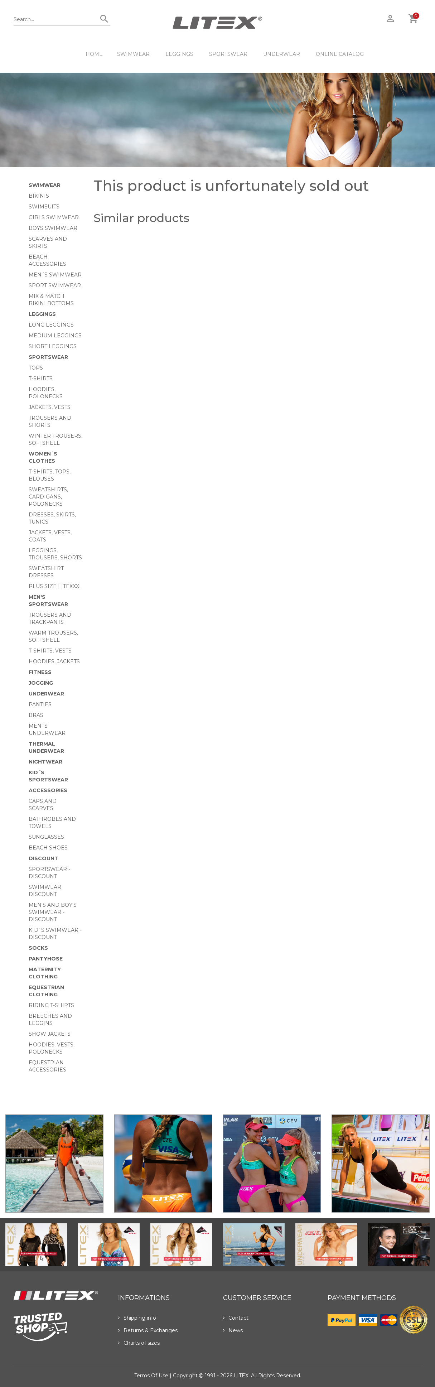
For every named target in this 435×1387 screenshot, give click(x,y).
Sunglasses (46, 837)
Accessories (48, 790)
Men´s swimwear (55, 274)
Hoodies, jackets (54, 661)
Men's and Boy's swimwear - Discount (53, 912)
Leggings (179, 54)
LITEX (241, 1375)
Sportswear (228, 54)
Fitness (40, 672)
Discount (43, 858)
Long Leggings (51, 325)
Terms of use (151, 1375)
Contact (235, 1318)
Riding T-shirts (51, 1005)
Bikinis (39, 196)
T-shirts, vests (50, 650)
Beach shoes (48, 847)
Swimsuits (44, 206)
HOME (94, 54)
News (233, 1330)
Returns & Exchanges (148, 1330)
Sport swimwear (55, 285)
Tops (36, 368)
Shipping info (137, 1318)
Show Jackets (50, 1034)
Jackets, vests (50, 407)
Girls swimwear (54, 217)
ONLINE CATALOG (340, 54)
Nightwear (45, 761)
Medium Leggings (55, 335)
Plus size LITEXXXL (55, 586)
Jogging (41, 683)
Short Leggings (53, 346)
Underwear (281, 54)
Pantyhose (46, 958)
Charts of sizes (139, 1343)
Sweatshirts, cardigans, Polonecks (48, 496)
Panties (40, 704)
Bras (36, 715)
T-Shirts (41, 378)
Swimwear (133, 54)
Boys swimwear (53, 228)
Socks (38, 948)
